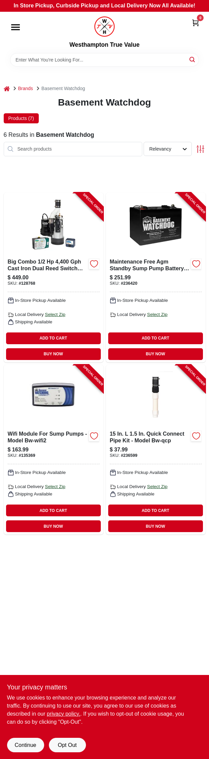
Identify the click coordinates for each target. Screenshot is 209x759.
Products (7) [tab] (21, 118)
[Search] (193, 59)
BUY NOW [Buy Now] (53, 354)
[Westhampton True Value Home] (104, 26)
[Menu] (15, 27)
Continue (25, 745)
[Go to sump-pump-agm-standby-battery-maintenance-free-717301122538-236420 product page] (156, 277)
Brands (25, 88)
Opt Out (67, 745)
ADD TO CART (53, 338)
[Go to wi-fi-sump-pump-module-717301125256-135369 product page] (53, 449)
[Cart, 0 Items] (195, 22)
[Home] (7, 88)
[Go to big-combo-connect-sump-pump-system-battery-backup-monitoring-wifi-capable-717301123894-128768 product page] (53, 277)
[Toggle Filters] (200, 149)
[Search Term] (104, 60)
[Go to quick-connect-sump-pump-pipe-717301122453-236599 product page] (156, 449)
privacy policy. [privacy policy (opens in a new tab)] (63, 714)
